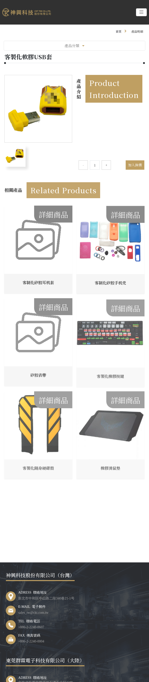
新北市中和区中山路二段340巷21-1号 (46, 598)
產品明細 (137, 31)
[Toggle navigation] (141, 12)
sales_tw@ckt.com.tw (33, 612)
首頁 (119, 31)
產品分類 (74, 45)
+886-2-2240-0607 (31, 626)
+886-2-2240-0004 (31, 641)
